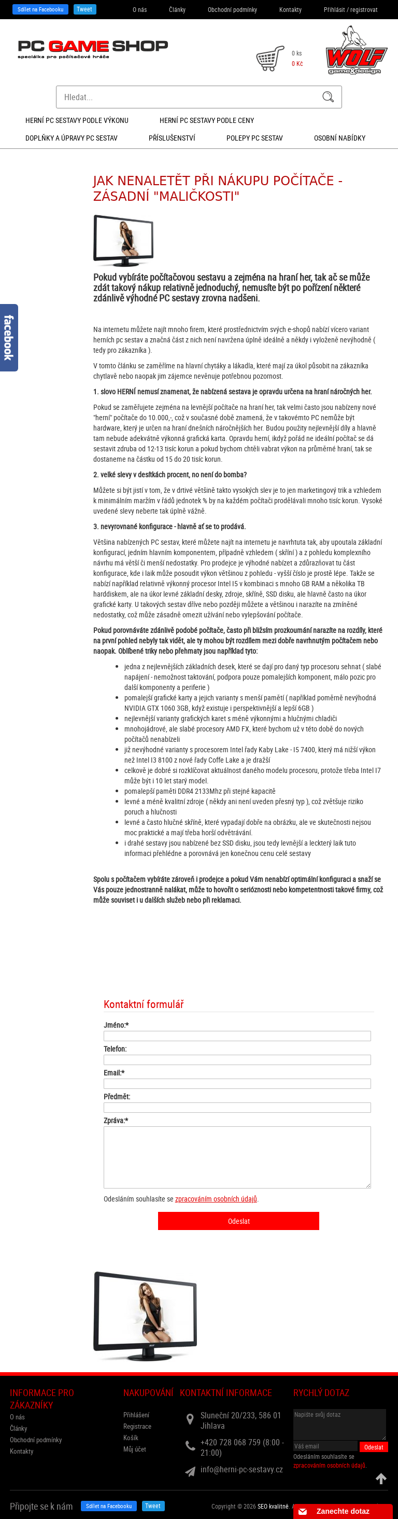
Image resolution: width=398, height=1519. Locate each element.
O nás (140, 9)
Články (177, 9)
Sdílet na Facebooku (40, 9)
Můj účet (134, 1449)
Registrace (137, 1426)
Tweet (84, 9)
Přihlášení (136, 1414)
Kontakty (290, 9)
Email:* (114, 1073)
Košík (130, 1437)
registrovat (364, 9)
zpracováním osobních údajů (216, 1199)
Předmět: (117, 1096)
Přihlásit (334, 9)
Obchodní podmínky (232, 9)
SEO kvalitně (273, 1506)
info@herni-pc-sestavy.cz (242, 1469)
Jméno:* (116, 1025)
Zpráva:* (116, 1120)
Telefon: (115, 1049)
